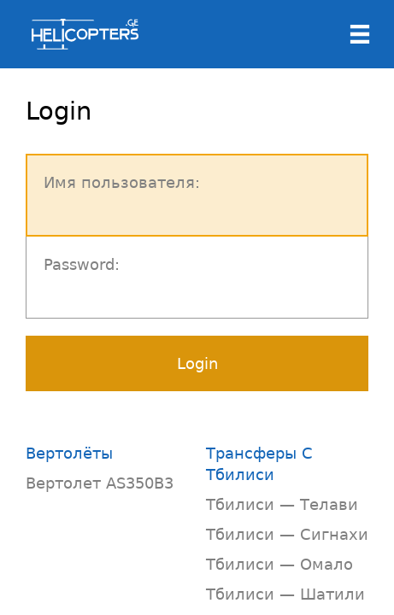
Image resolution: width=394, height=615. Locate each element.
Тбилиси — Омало (279, 564)
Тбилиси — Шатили (285, 594)
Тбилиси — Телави (282, 504)
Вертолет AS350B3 (99, 483)
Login (197, 363)
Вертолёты (69, 453)
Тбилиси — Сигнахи (287, 534)
